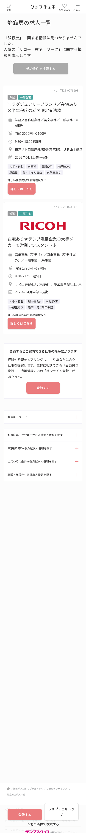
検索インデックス (58, 788)
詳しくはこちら (21, 189)
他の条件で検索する (40, 68)
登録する (43, 387)
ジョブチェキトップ (61, 812)
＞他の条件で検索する (43, 824)
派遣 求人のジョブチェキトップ (29, 788)
